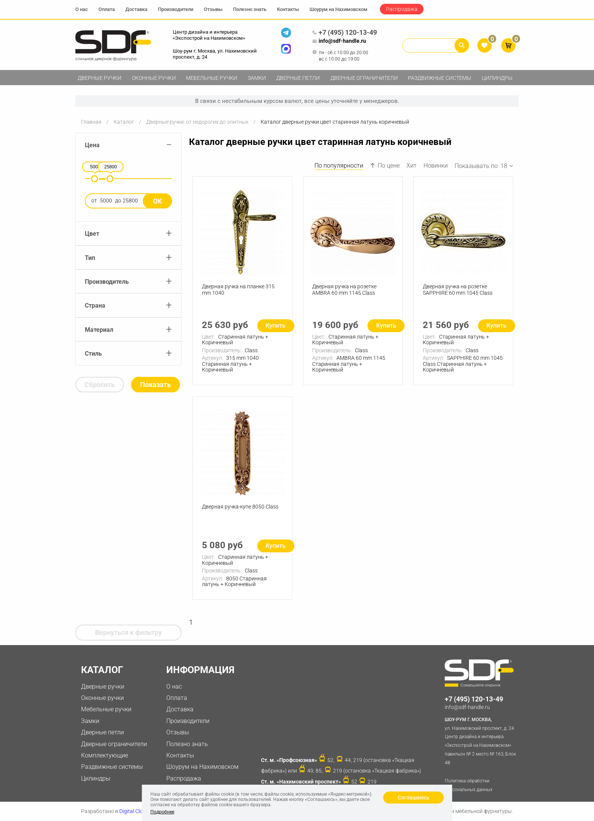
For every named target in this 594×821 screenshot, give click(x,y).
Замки (257, 78)
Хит (411, 165)
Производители (175, 9)
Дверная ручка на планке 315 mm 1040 (238, 289)
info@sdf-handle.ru (339, 41)
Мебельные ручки (211, 78)
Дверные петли (298, 78)
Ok (157, 201)
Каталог (124, 122)
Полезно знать (249, 9)
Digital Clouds (135, 811)
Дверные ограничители (364, 78)
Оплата (106, 9)
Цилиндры (497, 78)
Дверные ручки (99, 78)
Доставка (136, 9)
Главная (91, 122)
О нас (81, 9)
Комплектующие (104, 755)
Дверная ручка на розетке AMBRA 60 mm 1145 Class (345, 289)
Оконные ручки (154, 78)
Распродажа (401, 9)
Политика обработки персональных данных (468, 785)
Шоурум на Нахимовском (338, 9)
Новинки (436, 165)
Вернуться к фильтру (128, 632)
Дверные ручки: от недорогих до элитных (197, 122)
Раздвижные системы (439, 78)
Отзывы (213, 9)
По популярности (338, 165)
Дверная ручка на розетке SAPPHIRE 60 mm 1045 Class (457, 289)
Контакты (288, 9)
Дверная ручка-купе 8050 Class (240, 507)
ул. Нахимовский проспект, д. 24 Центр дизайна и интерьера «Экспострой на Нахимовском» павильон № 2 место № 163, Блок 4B (482, 740)
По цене (385, 165)
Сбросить (99, 385)
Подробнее (162, 812)
